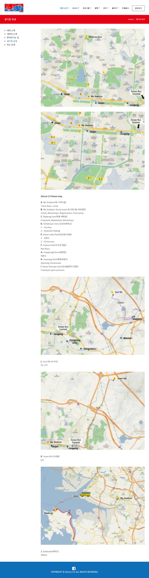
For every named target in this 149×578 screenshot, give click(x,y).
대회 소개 (64, 8)
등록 (97, 8)
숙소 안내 (11, 44)
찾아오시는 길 (13, 37)
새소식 (75, 8)
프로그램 (87, 8)
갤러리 (115, 8)
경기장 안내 (12, 41)
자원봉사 (125, 8)
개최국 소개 (12, 33)
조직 (106, 8)
